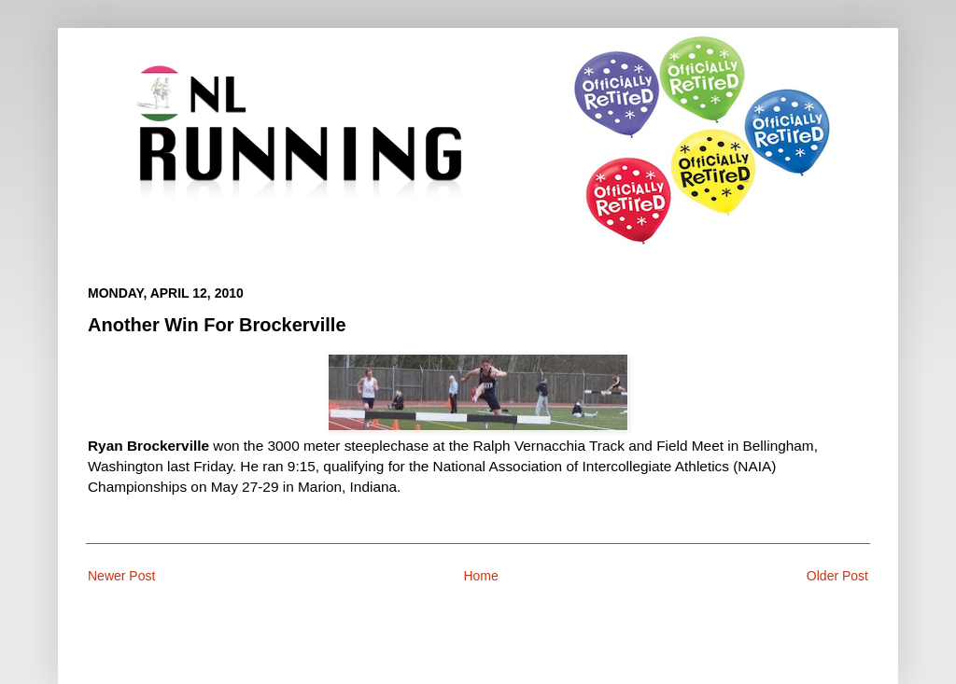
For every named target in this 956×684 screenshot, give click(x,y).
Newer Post (121, 575)
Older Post (837, 575)
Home (480, 575)
